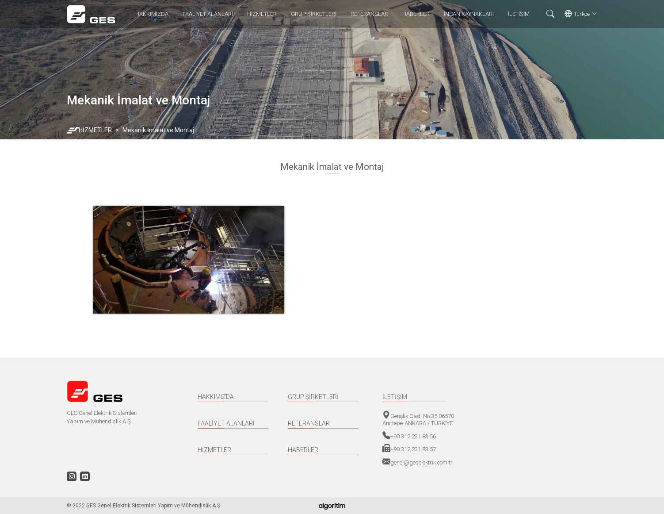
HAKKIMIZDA (151, 14)
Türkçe (581, 14)
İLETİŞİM (519, 14)
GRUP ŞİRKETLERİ (313, 14)
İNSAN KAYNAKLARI (469, 14)
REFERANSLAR (369, 14)
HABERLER (416, 14)
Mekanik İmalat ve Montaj (158, 130)
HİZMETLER (262, 14)
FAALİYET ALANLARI (208, 14)
